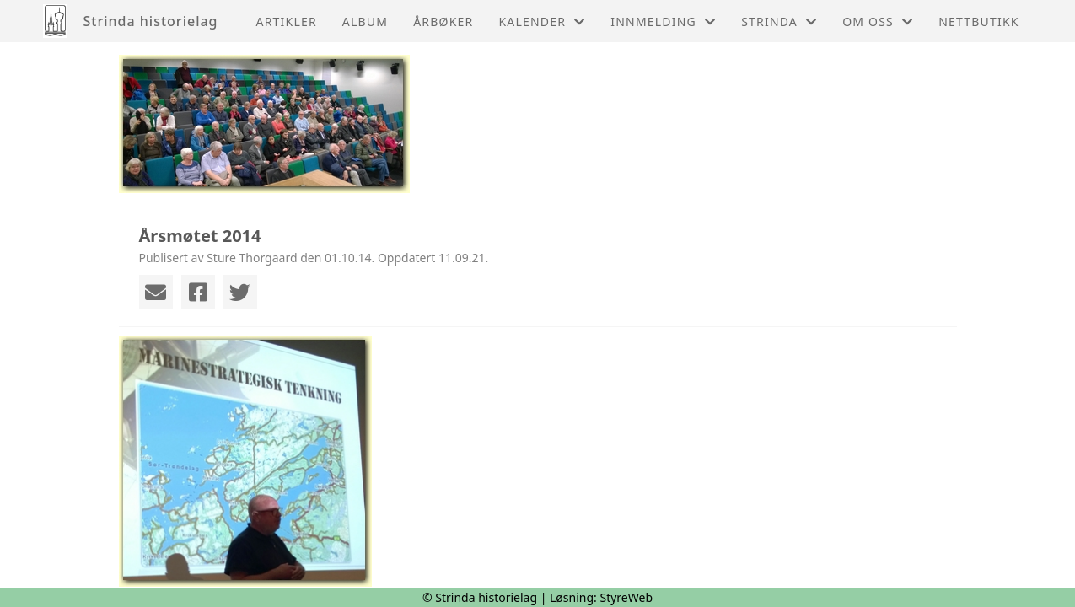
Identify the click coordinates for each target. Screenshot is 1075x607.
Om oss (877, 21)
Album (365, 21)
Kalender (541, 21)
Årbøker (443, 21)
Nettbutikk (978, 21)
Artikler (286, 21)
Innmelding (663, 21)
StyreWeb (626, 597)
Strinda (779, 21)
